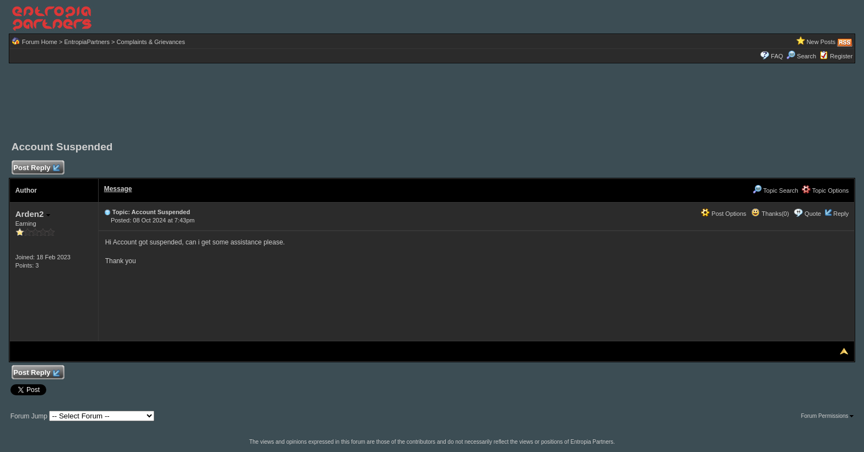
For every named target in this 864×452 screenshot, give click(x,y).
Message (118, 189)
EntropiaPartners (87, 42)
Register (841, 56)
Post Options (723, 213)
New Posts (821, 42)
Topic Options (825, 190)
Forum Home (39, 42)
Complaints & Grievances (151, 42)
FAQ (777, 56)
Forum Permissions (827, 416)
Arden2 (32, 214)
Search (801, 56)
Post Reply (36, 168)
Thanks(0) (770, 213)
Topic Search (775, 190)
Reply (841, 213)
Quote (812, 213)
